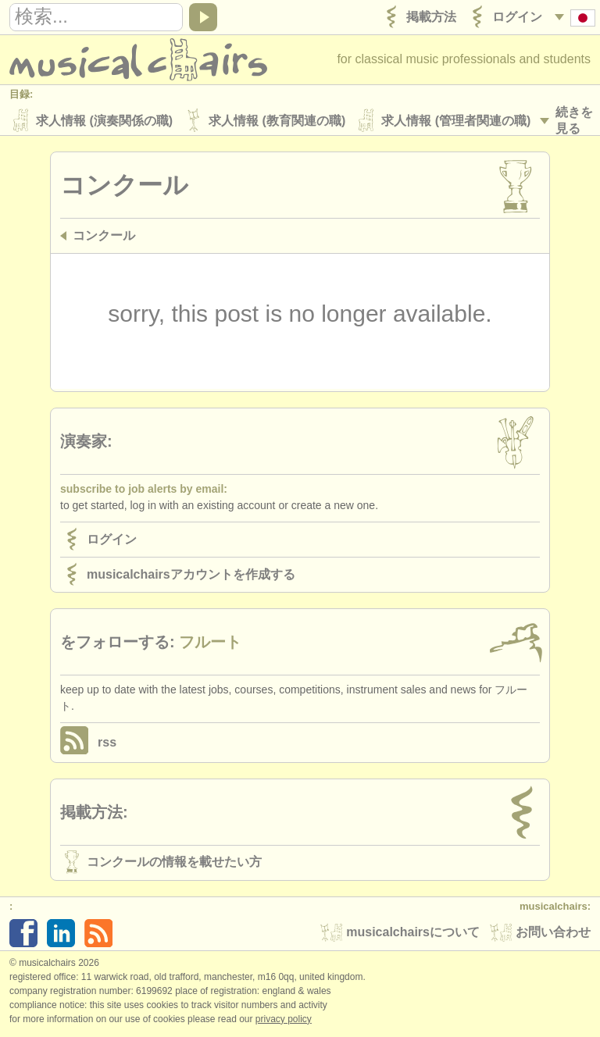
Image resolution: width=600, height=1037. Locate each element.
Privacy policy (283, 1020)
